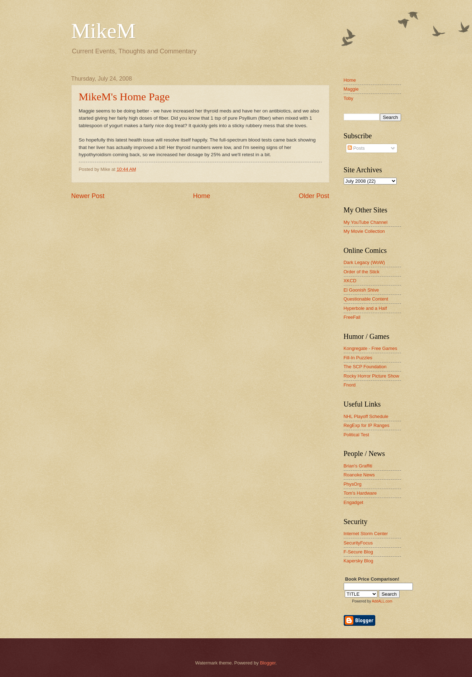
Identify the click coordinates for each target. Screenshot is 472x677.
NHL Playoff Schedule (366, 416)
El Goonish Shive (361, 290)
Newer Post (88, 196)
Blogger (268, 663)
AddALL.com (382, 601)
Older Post (314, 196)
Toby (348, 98)
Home (201, 196)
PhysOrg (353, 484)
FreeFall (352, 317)
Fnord (350, 385)
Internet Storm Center (366, 533)
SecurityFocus (358, 543)
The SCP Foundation (365, 366)
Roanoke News (359, 474)
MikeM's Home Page (124, 96)
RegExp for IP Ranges (367, 425)
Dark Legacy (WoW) (364, 262)
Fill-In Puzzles (358, 357)
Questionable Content (366, 299)
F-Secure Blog (358, 551)
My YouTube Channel (366, 222)
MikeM (103, 31)
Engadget (353, 502)
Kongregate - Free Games (370, 348)
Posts (356, 148)
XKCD (350, 280)
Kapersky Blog (358, 560)
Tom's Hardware (360, 493)
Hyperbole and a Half (365, 308)
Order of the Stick (362, 271)
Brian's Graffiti (358, 466)
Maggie (351, 89)
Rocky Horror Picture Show (371, 376)
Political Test (356, 434)
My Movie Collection (364, 231)
